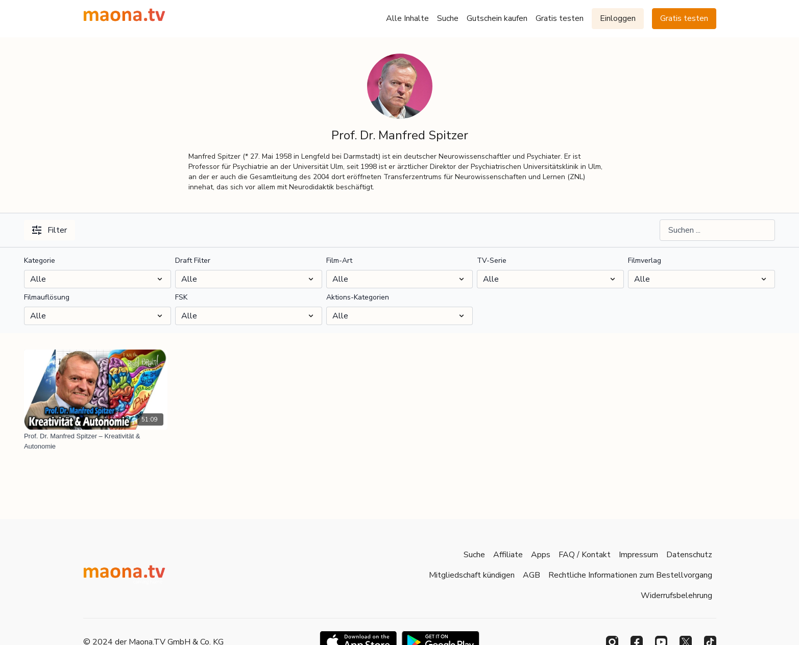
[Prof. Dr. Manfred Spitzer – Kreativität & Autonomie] (95, 441)
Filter (49, 230)
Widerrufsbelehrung (676, 595)
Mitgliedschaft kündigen (472, 575)
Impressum (638, 554)
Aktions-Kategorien (357, 297)
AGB (531, 575)
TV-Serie (491, 260)
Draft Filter (192, 260)
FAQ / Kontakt (585, 554)
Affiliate (508, 554)
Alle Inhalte (407, 18)
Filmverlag (644, 260)
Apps (540, 554)
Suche (447, 18)
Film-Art (339, 260)
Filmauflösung (46, 297)
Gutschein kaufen (497, 18)
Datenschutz (689, 554)
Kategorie (39, 260)
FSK (181, 297)
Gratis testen (560, 18)
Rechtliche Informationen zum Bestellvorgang (630, 575)
